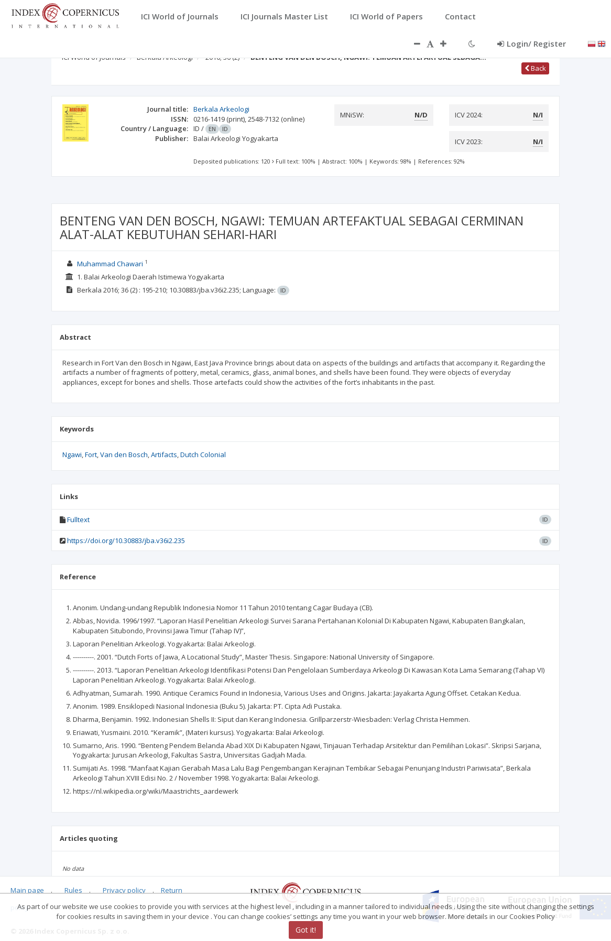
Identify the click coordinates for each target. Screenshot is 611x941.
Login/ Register (531, 43)
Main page (27, 890)
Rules (73, 890)
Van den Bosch (124, 454)
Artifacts (164, 454)
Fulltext (78, 519)
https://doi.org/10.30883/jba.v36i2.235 (126, 540)
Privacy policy (124, 890)
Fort (91, 454)
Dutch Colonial (203, 454)
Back (535, 68)
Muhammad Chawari (110, 263)
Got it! (306, 930)
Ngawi (72, 454)
